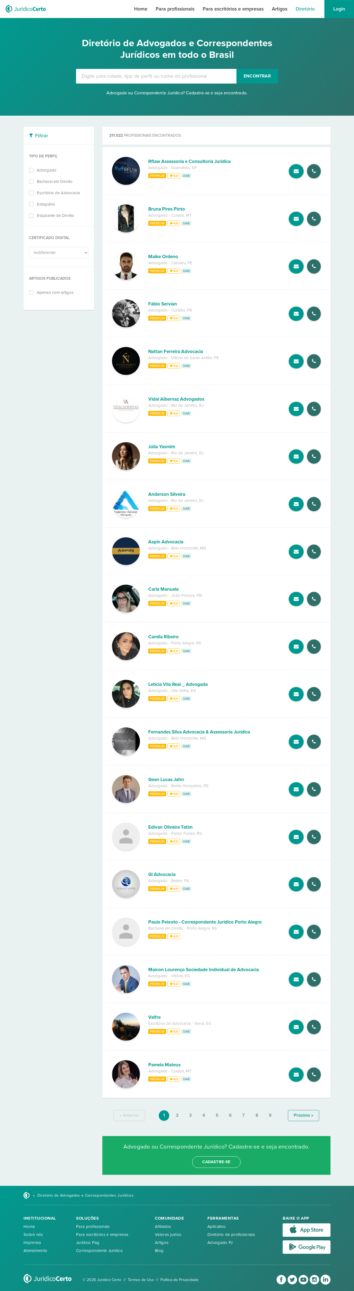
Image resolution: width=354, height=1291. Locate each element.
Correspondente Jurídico (99, 1250)
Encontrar (257, 76)
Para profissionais (175, 9)
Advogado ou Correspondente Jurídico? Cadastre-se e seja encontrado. (177, 93)
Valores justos (168, 1234)
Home (140, 9)
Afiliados (163, 1226)
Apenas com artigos (55, 292)
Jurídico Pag (88, 1242)
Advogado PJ (220, 1242)
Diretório (305, 9)
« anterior (129, 1115)
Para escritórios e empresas (233, 9)
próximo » (303, 1115)
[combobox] (156, 76)
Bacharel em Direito (54, 181)
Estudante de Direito (55, 215)
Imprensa (32, 1242)
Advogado (46, 170)
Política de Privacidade (179, 1279)
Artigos (279, 9)
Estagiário (46, 204)
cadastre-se (216, 1161)
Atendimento (35, 1250)
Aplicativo (216, 1226)
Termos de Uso (141, 1279)
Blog (159, 1250)
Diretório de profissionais (231, 1234)
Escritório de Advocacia (58, 193)
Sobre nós (33, 1234)
